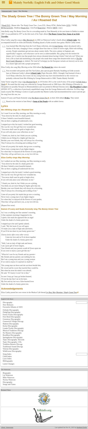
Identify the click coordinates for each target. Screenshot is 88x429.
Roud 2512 (6, 25)
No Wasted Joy (47, 67)
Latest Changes (8, 364)
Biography (7, 373)
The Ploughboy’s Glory (78, 87)
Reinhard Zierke (82, 427)
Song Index (7, 354)
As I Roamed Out (29, 82)
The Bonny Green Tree (39, 98)
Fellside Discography (11, 310)
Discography (7, 302)
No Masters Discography (12, 333)
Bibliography (8, 361)
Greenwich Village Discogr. (13, 321)
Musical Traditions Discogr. (13, 330)
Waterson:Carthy (7, 11)
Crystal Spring (57, 46)
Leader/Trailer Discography (13, 328)
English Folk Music (7, 299)
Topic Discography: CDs (12, 342)
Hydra (67, 98)
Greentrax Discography (11, 319)
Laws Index (7, 359)
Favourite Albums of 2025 (13, 307)
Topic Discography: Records (13, 340)
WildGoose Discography (12, 351)
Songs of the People (40, 101)
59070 (55, 28)
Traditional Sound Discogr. (13, 347)
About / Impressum (7, 427)
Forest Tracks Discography (13, 315)
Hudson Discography (11, 324)
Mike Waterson (8, 377)
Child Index (7, 356)
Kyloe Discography (10, 326)
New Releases (8, 305)
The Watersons (5, 369)
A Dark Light (71, 40)
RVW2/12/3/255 (7, 28)
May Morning (28, 40)
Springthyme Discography (13, 337)
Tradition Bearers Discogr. (13, 344)
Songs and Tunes (9, 384)
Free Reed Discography (12, 317)
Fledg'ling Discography (11, 312)
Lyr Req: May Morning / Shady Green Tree (61, 292)
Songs (15, 11)
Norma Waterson (9, 380)
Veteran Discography (11, 349)
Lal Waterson (8, 375)
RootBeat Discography (11, 335)
